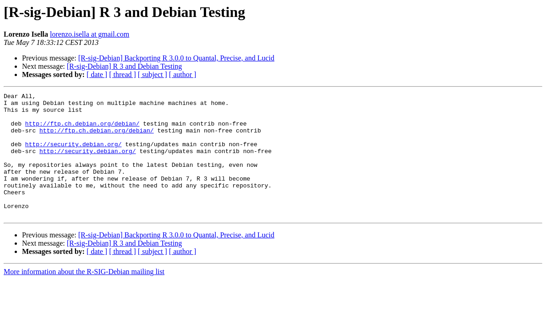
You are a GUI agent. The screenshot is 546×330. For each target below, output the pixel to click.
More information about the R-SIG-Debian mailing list (84, 296)
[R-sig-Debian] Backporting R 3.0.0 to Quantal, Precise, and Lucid (176, 58)
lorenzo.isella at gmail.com (89, 34)
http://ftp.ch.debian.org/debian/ (82, 130)
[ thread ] (122, 74)
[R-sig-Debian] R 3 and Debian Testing (124, 66)
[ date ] (97, 74)
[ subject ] (152, 74)
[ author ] (183, 74)
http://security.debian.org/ (73, 155)
